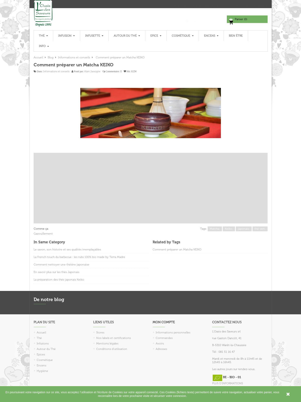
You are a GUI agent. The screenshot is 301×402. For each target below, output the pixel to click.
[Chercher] (205, 19)
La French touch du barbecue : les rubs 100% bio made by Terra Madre (79, 257)
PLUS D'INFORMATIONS (227, 383)
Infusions (43, 343)
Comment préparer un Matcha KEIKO (177, 249)
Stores (100, 332)
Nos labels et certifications (113, 338)
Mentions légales (107, 343)
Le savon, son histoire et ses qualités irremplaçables (67, 249)
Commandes (164, 338)
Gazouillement (43, 233)
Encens (41, 365)
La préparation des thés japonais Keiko (59, 279)
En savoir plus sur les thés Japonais (56, 272)
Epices (41, 354)
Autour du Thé (46, 349)
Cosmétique (45, 360)
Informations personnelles (173, 332)
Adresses (161, 349)
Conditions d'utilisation (111, 349)
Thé (39, 338)
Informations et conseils (56, 71)
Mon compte (164, 322)
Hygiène (42, 371)
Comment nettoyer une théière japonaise (61, 264)
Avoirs (160, 343)
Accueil (41, 332)
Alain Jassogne (92, 71)
